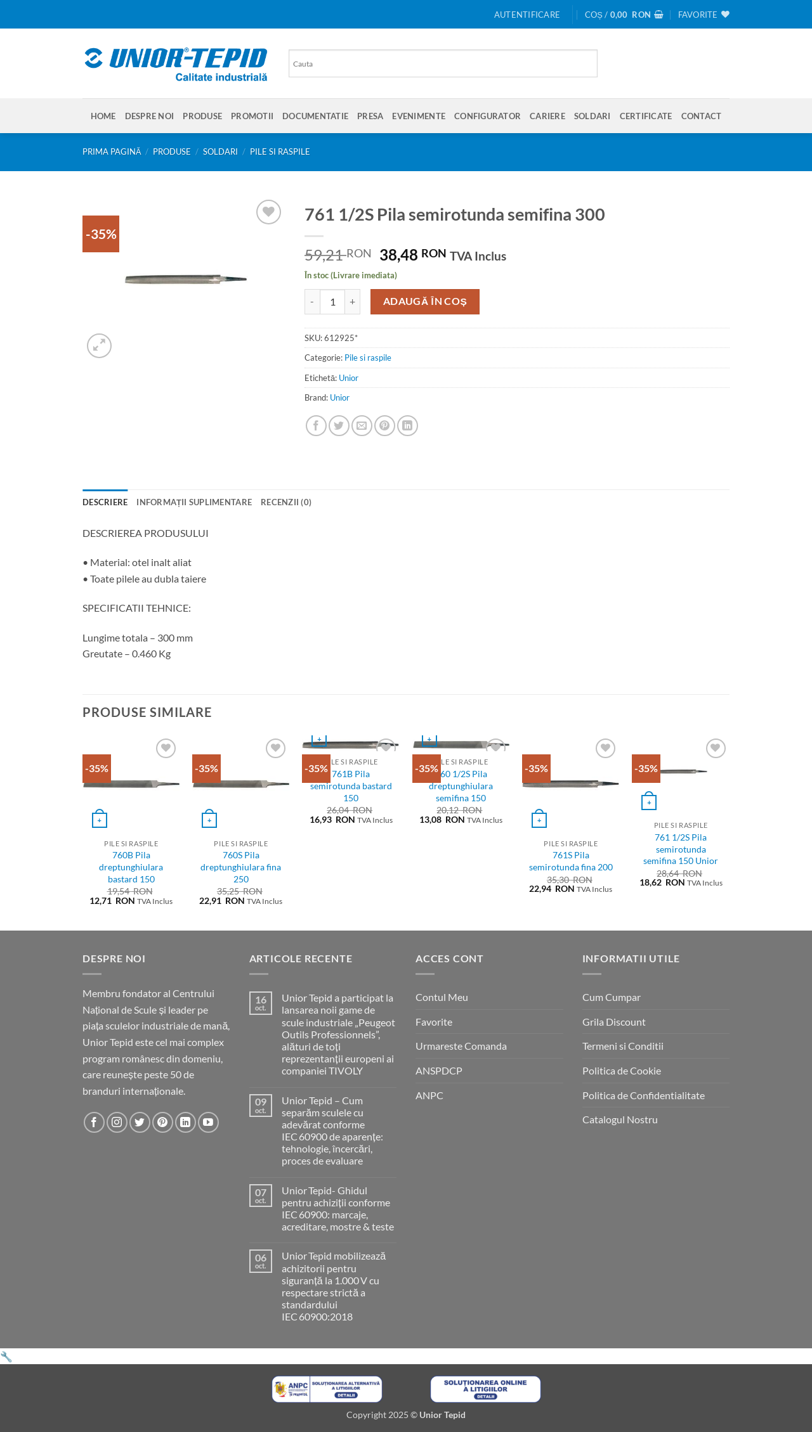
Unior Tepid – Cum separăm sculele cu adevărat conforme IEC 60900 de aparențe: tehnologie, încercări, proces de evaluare (332, 1130)
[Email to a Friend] (361, 425)
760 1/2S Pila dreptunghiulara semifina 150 (461, 785)
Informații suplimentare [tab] (194, 502)
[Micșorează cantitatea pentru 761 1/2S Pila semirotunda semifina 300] (312, 301)
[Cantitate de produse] (332, 301)
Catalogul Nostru (620, 1119)
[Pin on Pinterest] (384, 425)
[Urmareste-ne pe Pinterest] (162, 1122)
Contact (701, 116)
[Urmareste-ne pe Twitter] (139, 1122)
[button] (527, 14)
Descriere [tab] (105, 502)
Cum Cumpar (611, 997)
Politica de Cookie (621, 1070)
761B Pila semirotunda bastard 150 (351, 785)
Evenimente (418, 116)
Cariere (547, 116)
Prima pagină (111, 151)
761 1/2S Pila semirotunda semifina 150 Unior (680, 849)
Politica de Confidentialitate (643, 1095)
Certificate (646, 116)
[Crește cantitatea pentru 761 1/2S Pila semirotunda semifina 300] (352, 301)
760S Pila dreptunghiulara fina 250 (240, 866)
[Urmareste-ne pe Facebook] (94, 1122)
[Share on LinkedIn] (407, 425)
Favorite (434, 1022)
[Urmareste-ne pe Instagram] (117, 1122)
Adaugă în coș (425, 301)
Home (103, 116)
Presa (370, 116)
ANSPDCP (439, 1070)
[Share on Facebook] (316, 425)
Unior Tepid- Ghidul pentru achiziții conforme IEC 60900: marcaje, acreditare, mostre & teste (338, 1208)
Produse (202, 116)
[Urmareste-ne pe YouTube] (208, 1122)
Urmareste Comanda (461, 1046)
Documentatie (315, 116)
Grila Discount (614, 1022)
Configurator (487, 116)
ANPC (429, 1095)
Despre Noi (149, 116)
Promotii (252, 116)
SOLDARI (592, 116)
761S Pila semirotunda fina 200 (571, 860)
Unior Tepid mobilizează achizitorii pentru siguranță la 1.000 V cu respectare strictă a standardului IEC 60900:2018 (334, 1285)
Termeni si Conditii (623, 1046)
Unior (348, 378)
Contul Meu (442, 997)
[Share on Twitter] (339, 425)
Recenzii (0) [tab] (286, 502)
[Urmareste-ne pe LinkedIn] (185, 1122)
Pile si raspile (280, 151)
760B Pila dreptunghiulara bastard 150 (131, 866)
